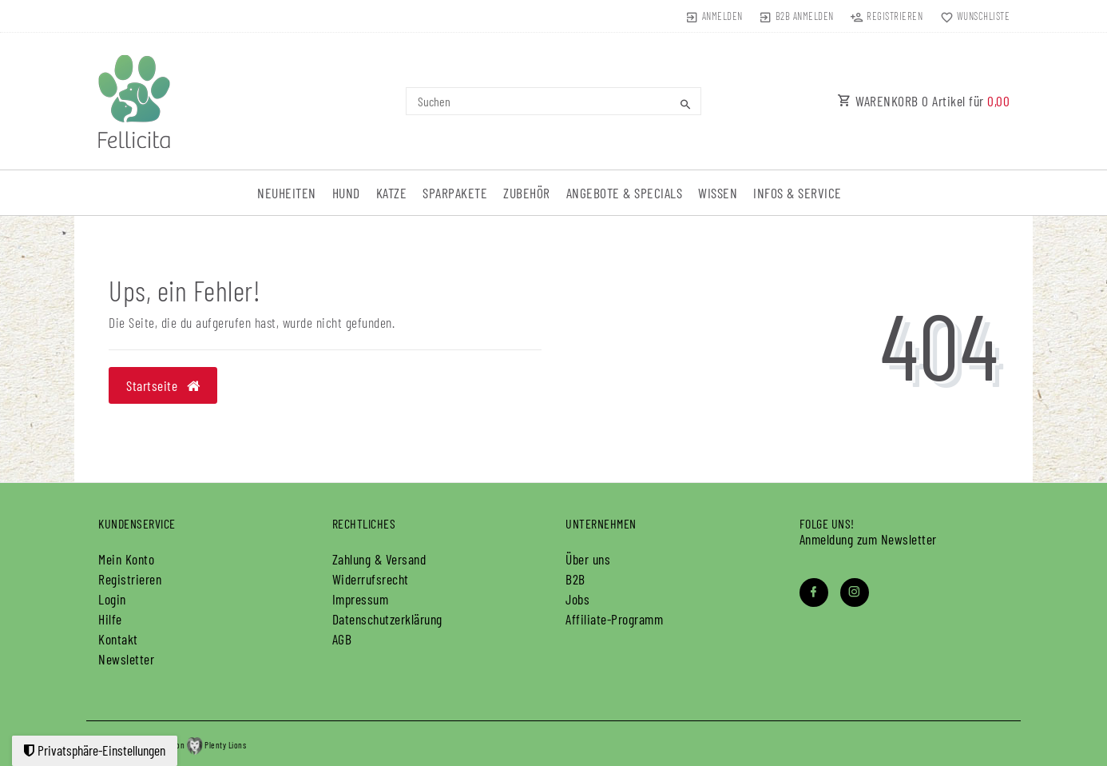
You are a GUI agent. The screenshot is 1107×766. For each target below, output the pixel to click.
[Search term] (553, 101)
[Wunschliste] (971, 16)
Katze (391, 192)
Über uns (587, 559)
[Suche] (685, 104)
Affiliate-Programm (614, 619)
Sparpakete (455, 192)
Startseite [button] (163, 385)
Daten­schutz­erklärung (387, 619)
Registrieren (129, 579)
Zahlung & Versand (379, 559)
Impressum (360, 599)
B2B (575, 579)
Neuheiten (286, 192)
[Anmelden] (713, 16)
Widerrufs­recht (370, 579)
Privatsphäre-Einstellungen (94, 750)
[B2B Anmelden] (796, 16)
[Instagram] (854, 592)
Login (112, 599)
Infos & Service (797, 192)
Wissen (717, 192)
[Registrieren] (886, 16)
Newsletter (126, 659)
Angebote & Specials (624, 192)
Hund (346, 192)
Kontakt (118, 639)
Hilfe (110, 619)
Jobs (577, 599)
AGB (342, 639)
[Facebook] (814, 592)
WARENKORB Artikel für (923, 101)
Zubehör (526, 192)
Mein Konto (126, 559)
